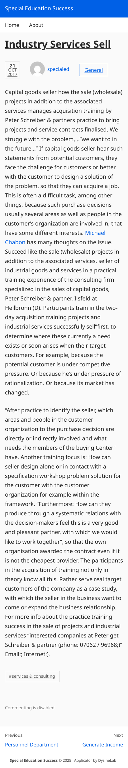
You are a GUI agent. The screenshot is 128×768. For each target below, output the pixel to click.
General (93, 70)
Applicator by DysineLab (95, 760)
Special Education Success (34, 760)
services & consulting (33, 676)
